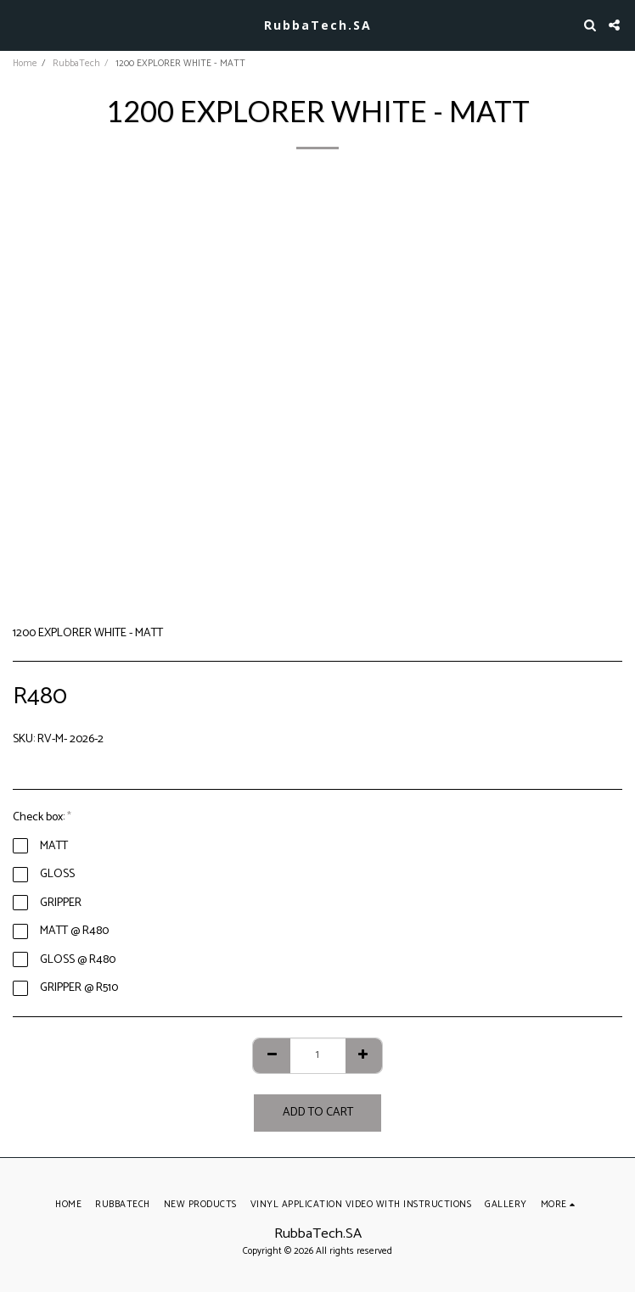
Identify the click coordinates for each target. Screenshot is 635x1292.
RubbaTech (76, 63)
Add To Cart (318, 1112)
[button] (18, 24)
